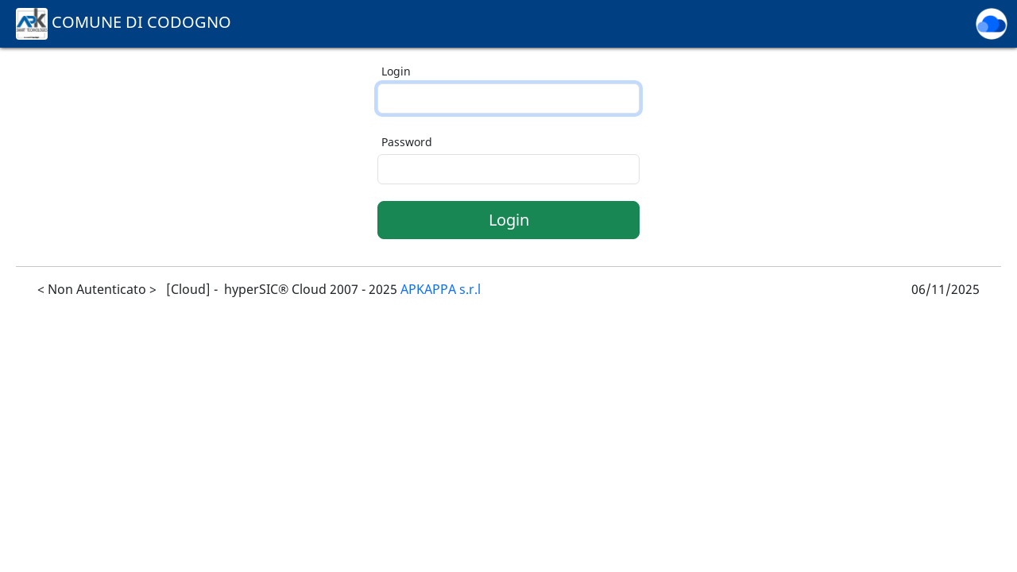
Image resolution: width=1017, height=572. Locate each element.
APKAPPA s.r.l (440, 289)
